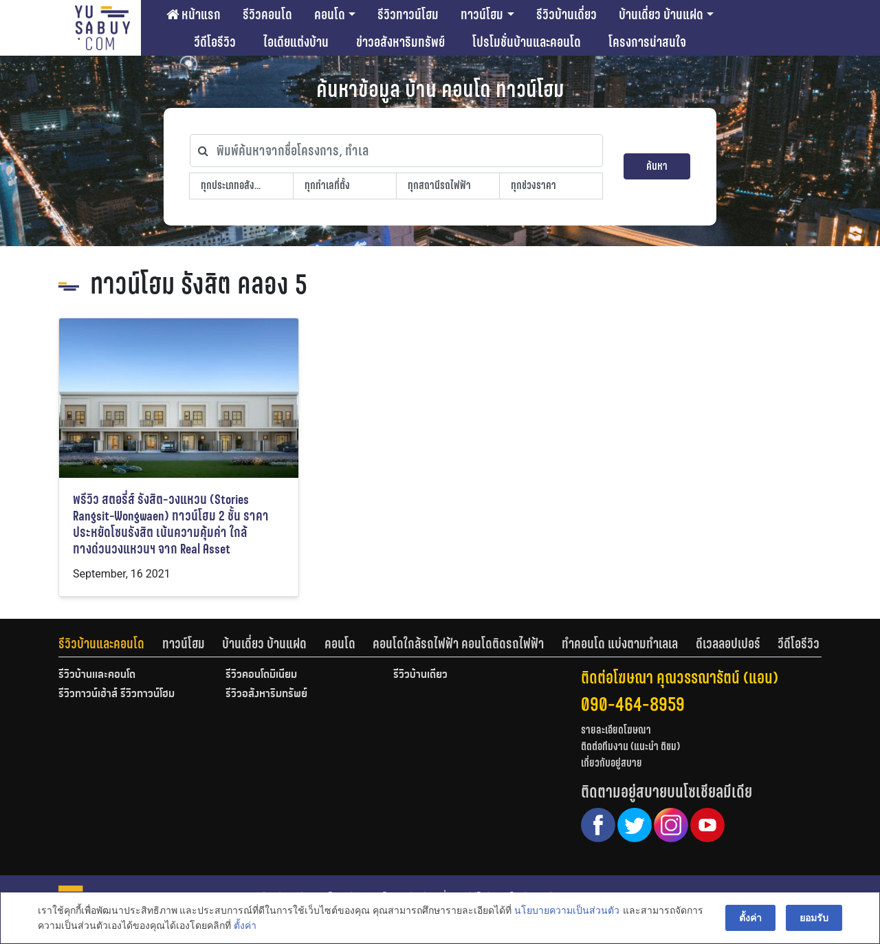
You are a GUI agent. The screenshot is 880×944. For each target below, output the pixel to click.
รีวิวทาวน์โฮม (408, 14)
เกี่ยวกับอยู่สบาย (611, 763)
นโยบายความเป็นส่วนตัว (566, 910)
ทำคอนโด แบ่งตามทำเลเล (620, 643)
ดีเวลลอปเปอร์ (728, 643)
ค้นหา (657, 166)
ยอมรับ (814, 917)
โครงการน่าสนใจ (647, 42)
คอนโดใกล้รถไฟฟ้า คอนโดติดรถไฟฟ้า (458, 643)
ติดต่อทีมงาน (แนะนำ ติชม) (630, 746)
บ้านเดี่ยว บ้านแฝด (661, 14)
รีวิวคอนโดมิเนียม (261, 675)
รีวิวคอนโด (267, 14)
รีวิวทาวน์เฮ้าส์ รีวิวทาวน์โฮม (116, 694)
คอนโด (329, 14)
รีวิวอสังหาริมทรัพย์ (266, 694)
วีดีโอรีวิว (215, 42)
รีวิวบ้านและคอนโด (101, 643)
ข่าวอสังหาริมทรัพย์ (400, 42)
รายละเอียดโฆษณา (616, 730)
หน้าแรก (193, 14)
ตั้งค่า (245, 926)
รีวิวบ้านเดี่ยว (566, 14)
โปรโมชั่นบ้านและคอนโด (526, 42)
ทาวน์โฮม (482, 14)
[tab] (110, 643)
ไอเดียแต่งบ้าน (296, 42)
